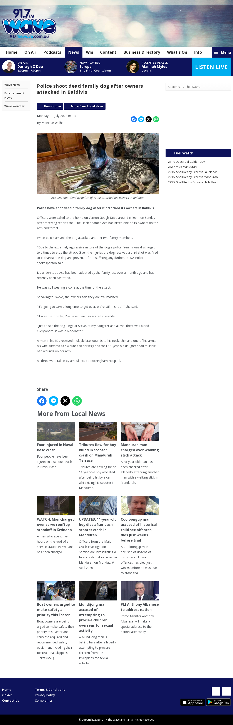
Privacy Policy (45, 695)
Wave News (12, 85)
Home (11, 52)
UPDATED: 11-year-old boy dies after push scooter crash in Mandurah (98, 516)
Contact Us (10, 700)
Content (108, 52)
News (73, 52)
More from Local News (87, 106)
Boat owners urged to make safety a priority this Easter (56, 599)
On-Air (7, 695)
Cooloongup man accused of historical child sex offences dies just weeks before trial (140, 519)
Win (89, 52)
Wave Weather (14, 106)
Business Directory (141, 52)
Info (198, 52)
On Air (30, 52)
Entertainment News (14, 95)
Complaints (43, 700)
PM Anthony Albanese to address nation (140, 596)
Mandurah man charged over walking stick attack (140, 440)
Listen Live (211, 66)
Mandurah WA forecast (198, 140)
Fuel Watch (183, 153)
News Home (52, 106)
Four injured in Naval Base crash (56, 437)
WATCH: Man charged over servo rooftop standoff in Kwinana (56, 514)
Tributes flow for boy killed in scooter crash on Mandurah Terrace (98, 442)
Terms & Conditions (50, 689)
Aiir (128, 720)
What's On (177, 52)
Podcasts (52, 52)
